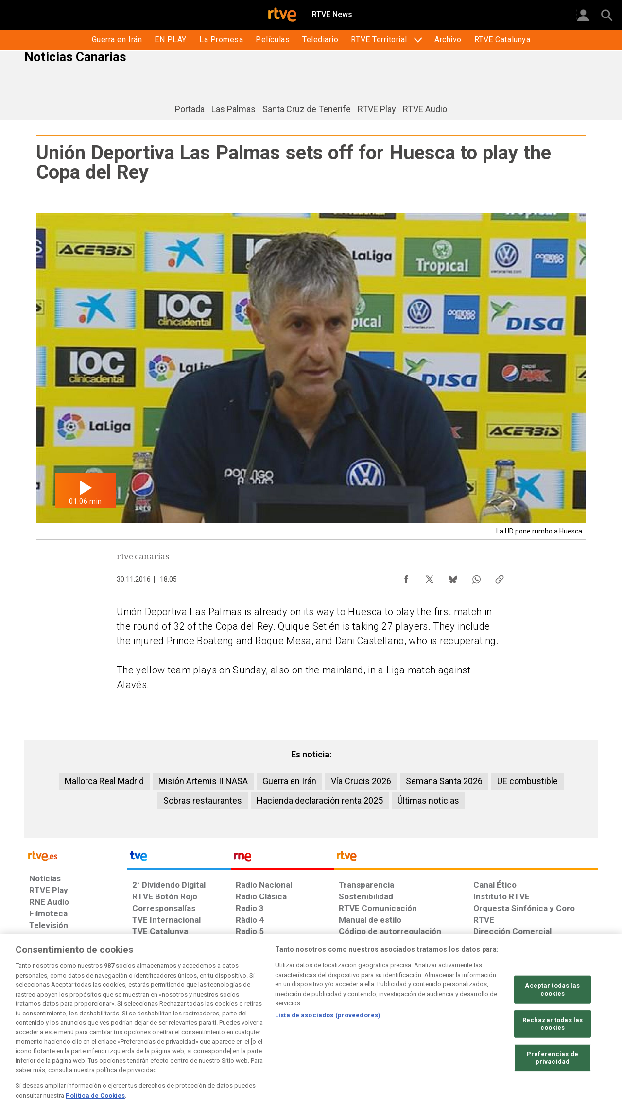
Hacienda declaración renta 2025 (320, 800)
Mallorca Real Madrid (104, 781)
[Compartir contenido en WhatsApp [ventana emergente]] (476, 576)
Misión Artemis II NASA (203, 781)
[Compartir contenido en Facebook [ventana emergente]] (406, 576)
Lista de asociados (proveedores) (327, 1040)
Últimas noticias (428, 800)
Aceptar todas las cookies (552, 1014)
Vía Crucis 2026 (361, 781)
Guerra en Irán (289, 781)
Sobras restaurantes (202, 800)
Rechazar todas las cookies (552, 1048)
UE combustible (527, 781)
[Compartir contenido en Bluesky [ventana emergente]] (453, 576)
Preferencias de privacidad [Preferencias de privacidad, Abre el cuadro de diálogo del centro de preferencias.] (552, 1083)
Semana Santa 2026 (444, 781)
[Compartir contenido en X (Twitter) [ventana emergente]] (429, 576)
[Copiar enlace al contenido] (499, 576)
